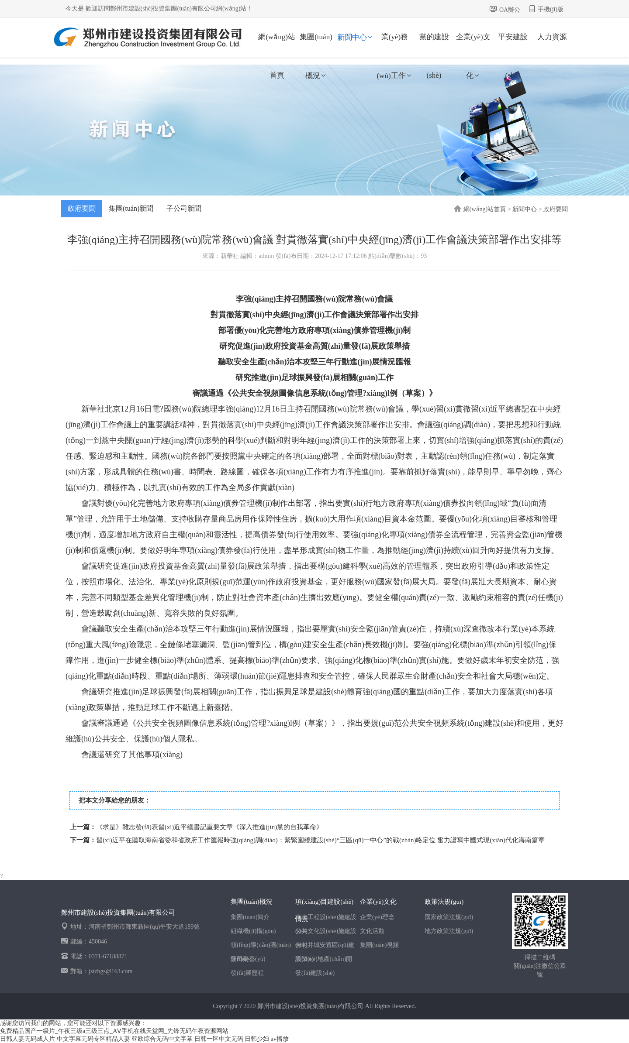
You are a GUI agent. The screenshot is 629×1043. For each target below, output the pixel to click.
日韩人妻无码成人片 (27, 1039)
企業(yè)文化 (473, 44)
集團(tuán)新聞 (131, 208)
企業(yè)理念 (377, 917)
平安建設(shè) (513, 44)
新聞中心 (355, 37)
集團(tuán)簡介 (250, 917)
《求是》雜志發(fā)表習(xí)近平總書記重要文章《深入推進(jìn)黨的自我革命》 (209, 826)
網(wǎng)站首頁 (276, 44)
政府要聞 (82, 208)
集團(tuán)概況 (316, 44)
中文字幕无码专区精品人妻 (93, 1039)
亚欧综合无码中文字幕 (162, 1039)
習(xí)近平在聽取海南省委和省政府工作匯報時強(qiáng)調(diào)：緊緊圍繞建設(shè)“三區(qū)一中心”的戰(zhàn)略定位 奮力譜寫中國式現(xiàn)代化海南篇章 (320, 840)
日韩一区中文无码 (218, 1039)
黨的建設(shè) (434, 44)
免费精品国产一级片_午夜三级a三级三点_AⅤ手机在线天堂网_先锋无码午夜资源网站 (114, 1031)
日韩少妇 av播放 (267, 1039)
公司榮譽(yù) (248, 959)
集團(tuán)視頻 (379, 945)
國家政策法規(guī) (449, 917)
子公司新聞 (183, 208)
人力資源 (552, 37)
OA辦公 (509, 10)
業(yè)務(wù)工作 (394, 44)
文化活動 (372, 931)
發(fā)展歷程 (247, 973)
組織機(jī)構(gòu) (253, 931)
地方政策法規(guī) (449, 931)
